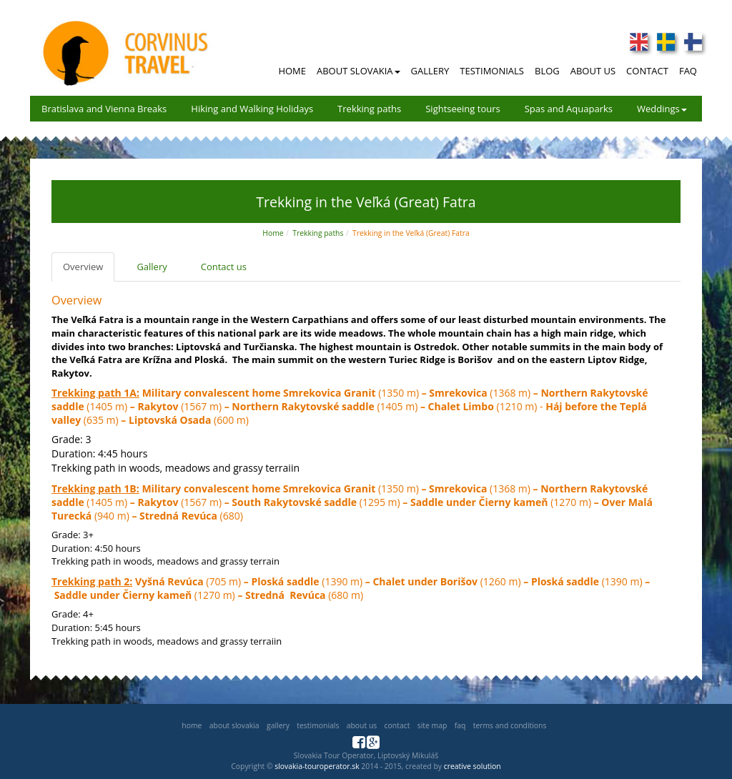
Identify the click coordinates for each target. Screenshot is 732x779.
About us (362, 725)
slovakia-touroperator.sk (316, 766)
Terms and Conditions (510, 725)
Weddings (662, 108)
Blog (547, 70)
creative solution (472, 766)
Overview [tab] (83, 266)
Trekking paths (369, 108)
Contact (647, 70)
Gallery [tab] (152, 266)
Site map (432, 725)
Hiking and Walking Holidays (252, 108)
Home (292, 70)
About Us (592, 70)
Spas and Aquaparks (569, 108)
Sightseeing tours (462, 108)
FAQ (688, 70)
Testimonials (492, 70)
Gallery (430, 70)
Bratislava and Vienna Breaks (104, 108)
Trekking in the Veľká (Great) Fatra (411, 233)
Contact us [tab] (224, 266)
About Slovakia (358, 70)
